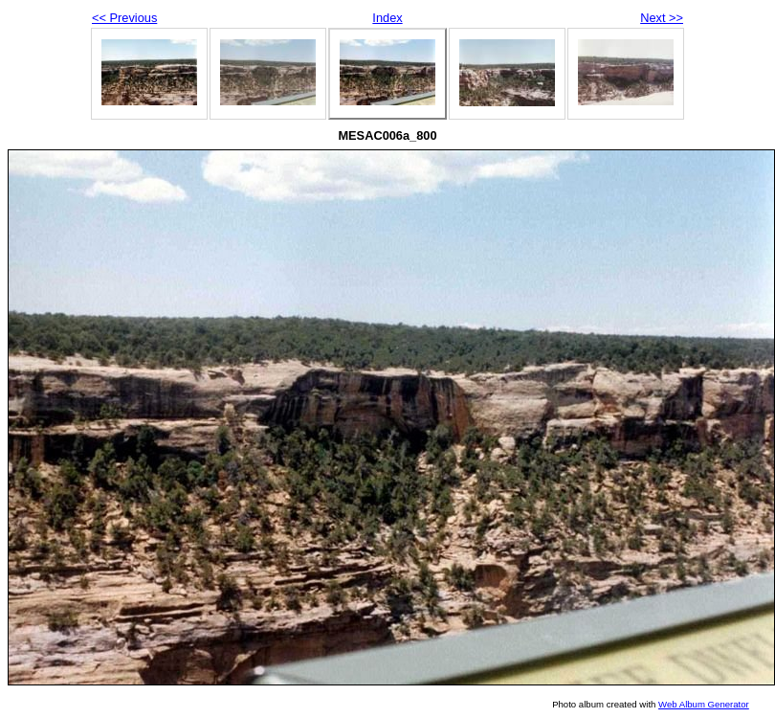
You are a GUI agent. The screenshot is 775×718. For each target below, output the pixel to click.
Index (387, 18)
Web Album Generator (703, 704)
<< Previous (124, 18)
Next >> (661, 18)
